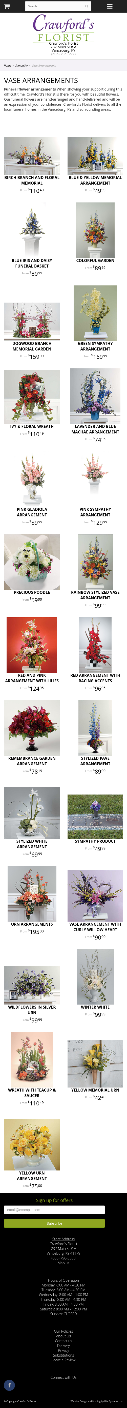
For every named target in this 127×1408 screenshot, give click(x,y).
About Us (63, 1336)
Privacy (63, 1350)
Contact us (63, 1340)
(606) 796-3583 (63, 53)
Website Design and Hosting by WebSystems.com (97, 1401)
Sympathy (21, 65)
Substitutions (63, 1355)
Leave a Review (64, 1360)
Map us (63, 1262)
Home (7, 65)
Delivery (63, 1345)
